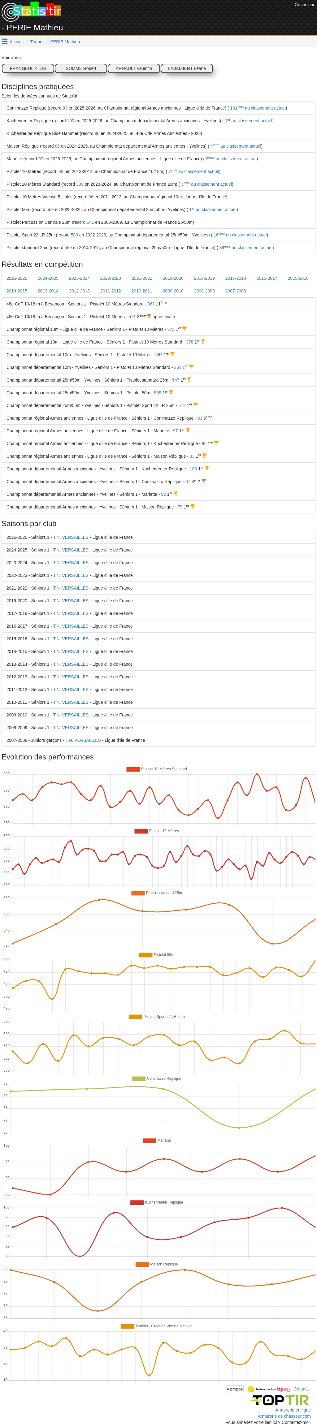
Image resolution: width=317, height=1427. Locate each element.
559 (50, 209)
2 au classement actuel (231, 158)
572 (181, 405)
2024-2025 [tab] (48, 278)
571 (132, 316)
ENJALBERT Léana (187, 68)
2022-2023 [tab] (110, 278)
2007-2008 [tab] (235, 290)
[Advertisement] (180, 15)
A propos (235, 1389)
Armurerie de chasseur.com (284, 1416)
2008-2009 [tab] (204, 290)
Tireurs (37, 41)
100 (70, 120)
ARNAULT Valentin (134, 68)
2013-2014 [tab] (48, 290)
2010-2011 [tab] (142, 290)
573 (170, 329)
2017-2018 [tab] (235, 278)
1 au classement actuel (248, 120)
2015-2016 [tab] (298, 278)
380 (79, 184)
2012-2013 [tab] (79, 290)
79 (180, 506)
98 (97, 133)
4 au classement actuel (235, 146)
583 (74, 234)
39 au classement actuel (245, 247)
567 (159, 354)
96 (204, 443)
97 (40, 158)
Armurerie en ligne (293, 1410)
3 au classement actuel (206, 184)
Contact (301, 1388)
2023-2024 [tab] (79, 278)
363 (150, 303)
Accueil (17, 41)
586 (60, 171)
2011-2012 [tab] (110, 290)
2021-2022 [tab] (142, 278)
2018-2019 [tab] (204, 278)
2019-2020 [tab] (173, 278)
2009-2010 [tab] (173, 290)
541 (90, 222)
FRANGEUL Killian (28, 68)
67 (187, 481)
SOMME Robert (81, 68)
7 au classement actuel (193, 171)
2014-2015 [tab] (17, 290)
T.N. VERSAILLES (71, 537)
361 (177, 367)
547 (175, 380)
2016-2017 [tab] (267, 278)
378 (189, 341)
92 (163, 494)
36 (91, 196)
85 (57, 146)
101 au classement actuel (257, 108)
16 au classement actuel (239, 234)
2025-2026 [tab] (17, 278)
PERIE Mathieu (65, 41)
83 (65, 108)
